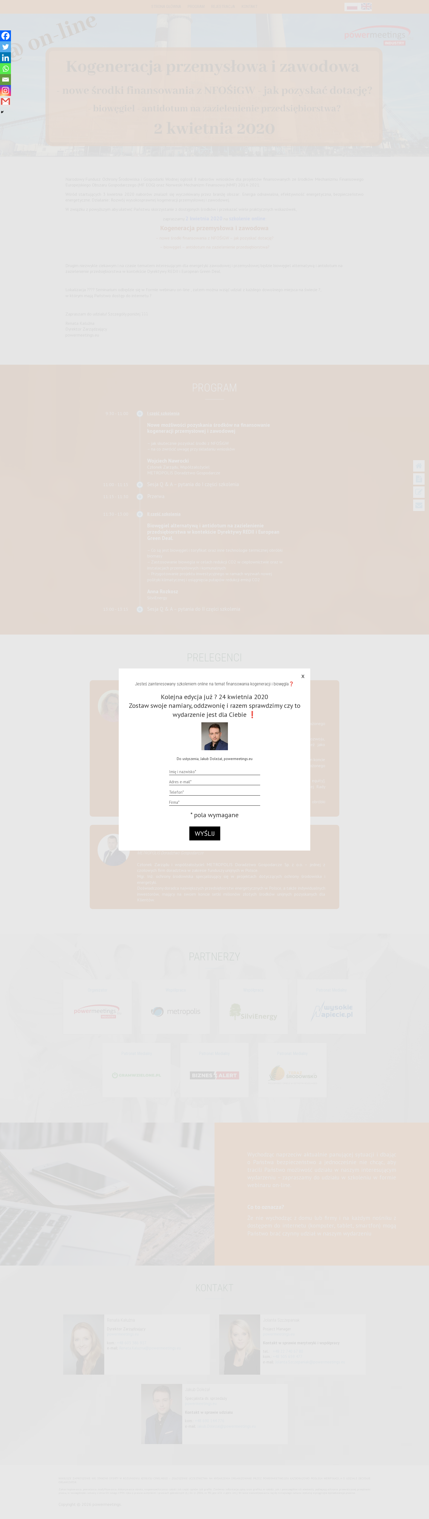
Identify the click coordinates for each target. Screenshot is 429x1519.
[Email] (5, 79)
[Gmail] (5, 101)
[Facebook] (5, 35)
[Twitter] (5, 46)
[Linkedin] (5, 57)
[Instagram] (5, 90)
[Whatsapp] (5, 68)
